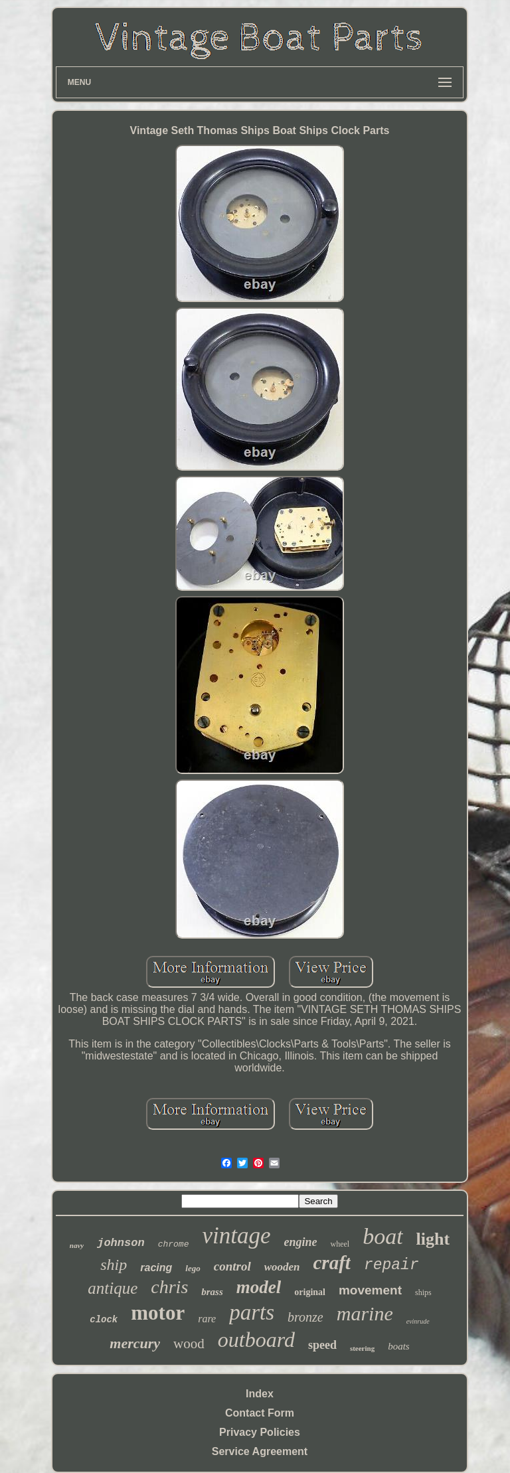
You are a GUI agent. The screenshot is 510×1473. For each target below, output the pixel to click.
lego (192, 1268)
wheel (339, 1244)
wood (189, 1344)
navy (77, 1245)
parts (251, 1312)
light (433, 1239)
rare (207, 1318)
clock (104, 1319)
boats (399, 1346)
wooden (282, 1267)
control (232, 1266)
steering (362, 1348)
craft (332, 1262)
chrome (173, 1244)
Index (260, 1393)
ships (423, 1292)
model (259, 1287)
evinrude (418, 1321)
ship (113, 1264)
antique (112, 1288)
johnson (120, 1243)
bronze (305, 1317)
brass (212, 1291)
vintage (236, 1236)
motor (158, 1312)
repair (391, 1265)
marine (365, 1313)
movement (370, 1290)
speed (322, 1345)
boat (382, 1236)
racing (156, 1267)
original (309, 1292)
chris (169, 1287)
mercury (135, 1343)
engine (300, 1242)
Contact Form (259, 1413)
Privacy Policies (259, 1432)
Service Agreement (259, 1451)
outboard (256, 1340)
